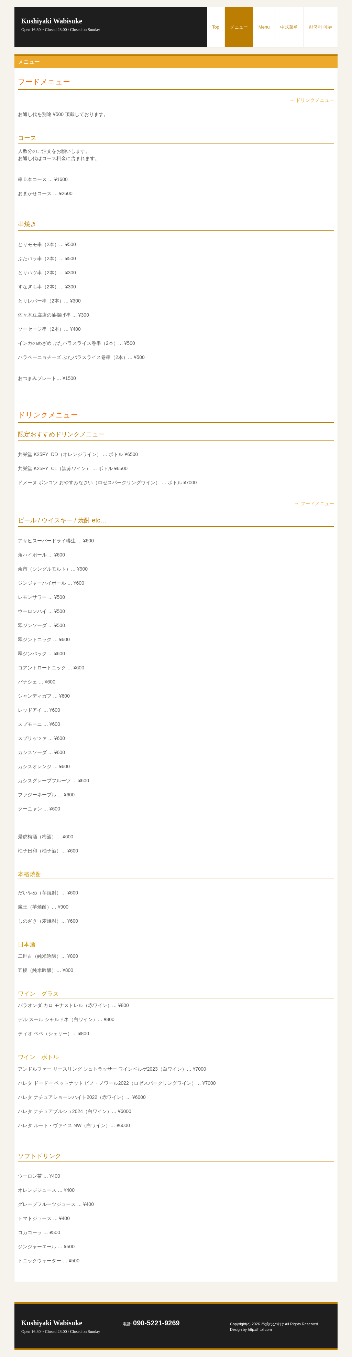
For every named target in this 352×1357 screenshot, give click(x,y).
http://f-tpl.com (260, 1329)
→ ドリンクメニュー (311, 100)
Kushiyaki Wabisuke (60, 24)
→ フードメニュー (314, 503)
